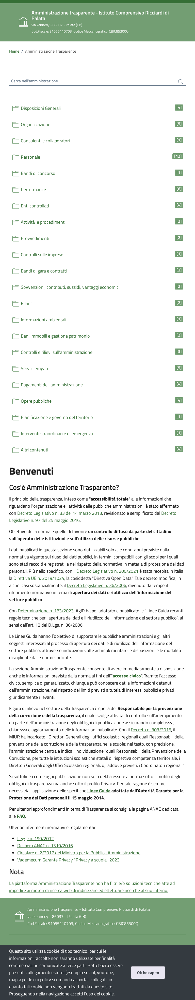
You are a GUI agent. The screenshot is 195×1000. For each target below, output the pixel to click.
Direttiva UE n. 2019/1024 (38, 578)
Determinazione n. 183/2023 (46, 610)
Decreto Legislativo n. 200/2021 (107, 571)
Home (14, 51)
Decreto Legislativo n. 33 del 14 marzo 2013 (59, 513)
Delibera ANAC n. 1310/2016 (45, 845)
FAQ (21, 816)
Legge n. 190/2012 (35, 838)
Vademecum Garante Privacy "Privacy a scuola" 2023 (68, 859)
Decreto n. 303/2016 (151, 729)
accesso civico (127, 675)
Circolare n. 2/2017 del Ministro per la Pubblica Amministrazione (78, 852)
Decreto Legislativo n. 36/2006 (96, 585)
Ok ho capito (148, 972)
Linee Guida (98, 790)
